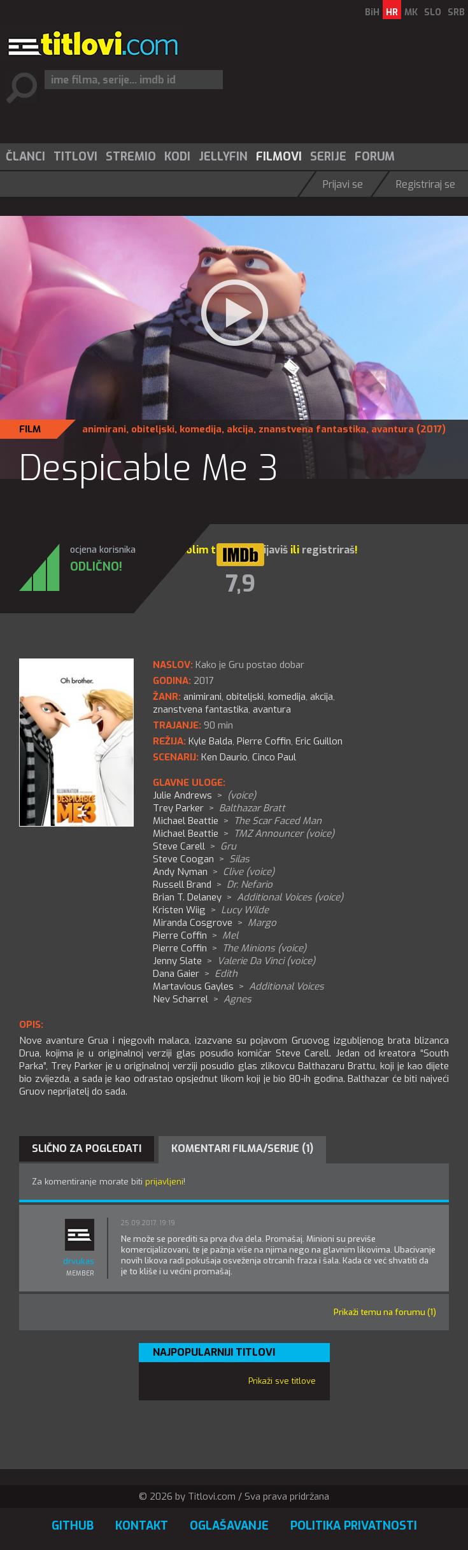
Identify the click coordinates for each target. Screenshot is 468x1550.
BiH (372, 12)
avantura (392, 429)
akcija (240, 429)
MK (411, 12)
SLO (432, 12)
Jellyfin (223, 156)
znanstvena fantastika (312, 429)
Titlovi (75, 156)
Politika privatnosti (353, 1525)
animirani (104, 429)
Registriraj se (425, 184)
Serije (328, 156)
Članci (25, 156)
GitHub (73, 1525)
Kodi (177, 156)
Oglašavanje (229, 1525)
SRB (456, 12)
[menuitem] (25, 156)
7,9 (240, 584)
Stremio (131, 156)
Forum (375, 156)
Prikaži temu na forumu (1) (385, 1312)
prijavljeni (164, 1181)
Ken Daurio (224, 757)
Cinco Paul (274, 757)
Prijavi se (343, 184)
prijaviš (270, 550)
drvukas (78, 1261)
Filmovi (279, 156)
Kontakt (141, 1525)
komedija (201, 429)
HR (392, 12)
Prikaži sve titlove (282, 1381)
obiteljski (152, 429)
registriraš (328, 550)
